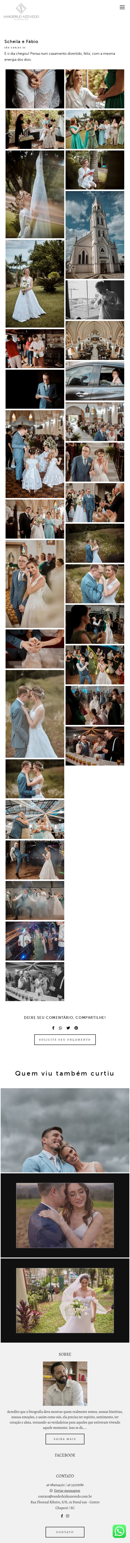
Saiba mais (65, 1428)
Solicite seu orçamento (65, 1039)
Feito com (65, 1539)
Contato (65, 1522)
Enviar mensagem (67, 1480)
